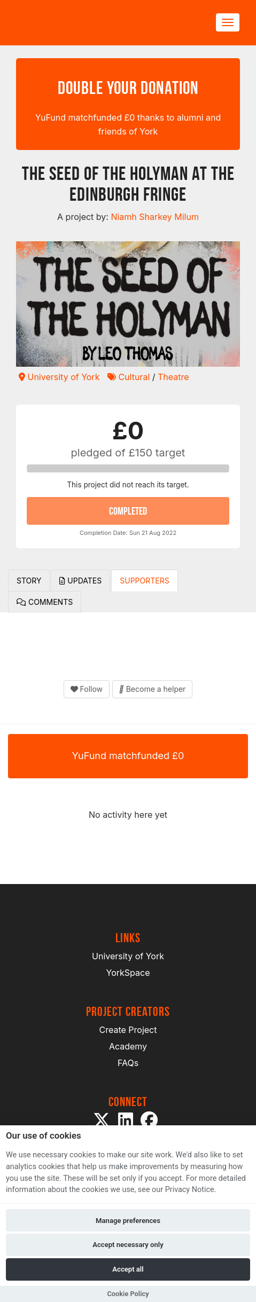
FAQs (128, 1063)
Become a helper (152, 688)
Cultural (128, 377)
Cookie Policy (128, 1294)
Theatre (173, 377)
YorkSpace (128, 972)
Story (29, 580)
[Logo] (67, 22)
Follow (87, 688)
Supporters (144, 580)
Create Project (128, 1029)
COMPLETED (128, 511)
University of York (59, 377)
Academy (128, 1046)
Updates (80, 580)
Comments (45, 601)
